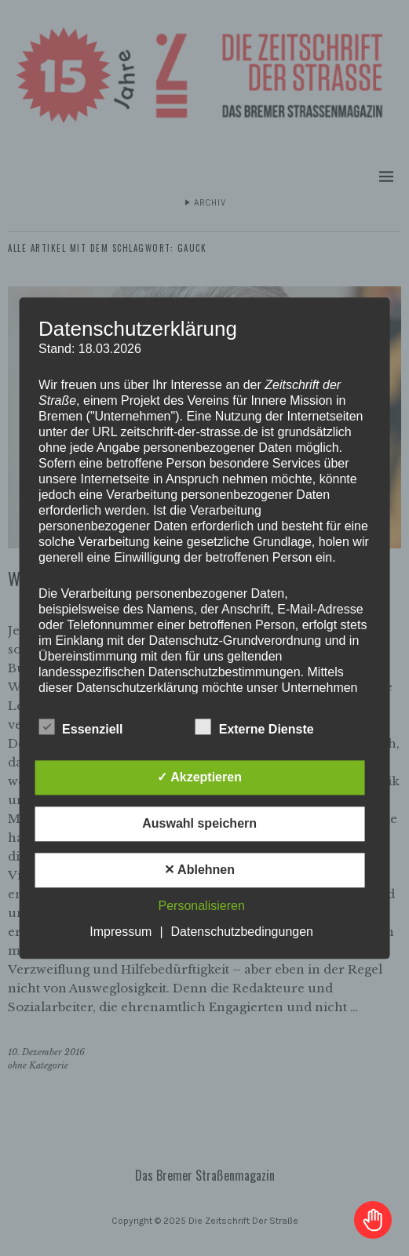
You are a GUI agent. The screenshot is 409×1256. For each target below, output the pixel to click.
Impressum (120, 931)
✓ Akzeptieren (199, 777)
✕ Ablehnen (199, 869)
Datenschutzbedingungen (242, 931)
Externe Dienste (254, 727)
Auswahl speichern (199, 823)
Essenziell (80, 727)
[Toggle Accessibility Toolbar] (372, 1220)
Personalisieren (202, 905)
